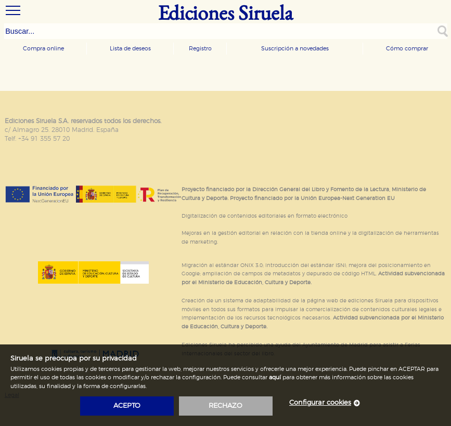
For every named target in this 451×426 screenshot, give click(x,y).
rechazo (225, 406)
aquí (275, 377)
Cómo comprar (407, 48)
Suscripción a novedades (295, 48)
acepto (126, 406)
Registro (200, 48)
